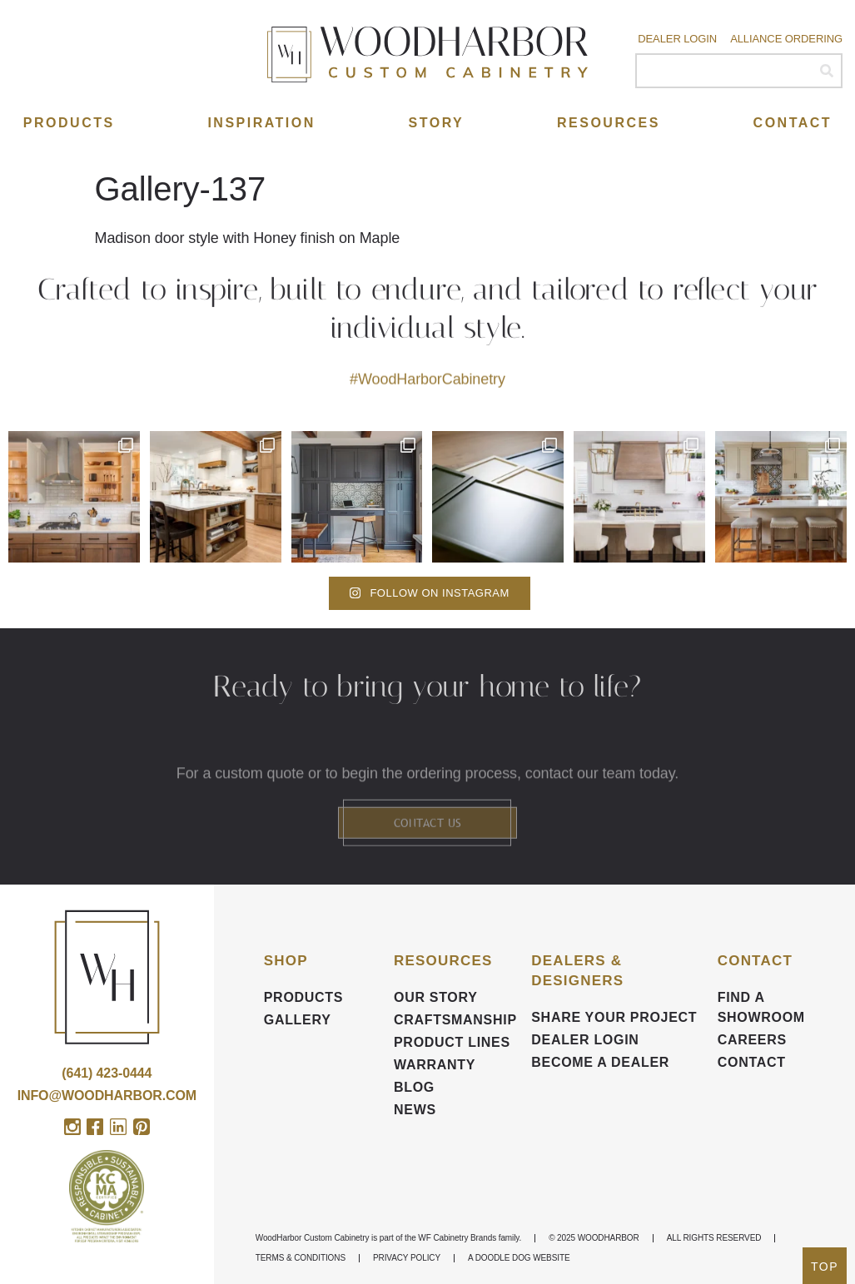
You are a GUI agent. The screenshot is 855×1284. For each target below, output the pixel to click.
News (415, 1110)
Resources (608, 123)
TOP (824, 1266)
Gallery (297, 1020)
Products (69, 123)
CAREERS (752, 1040)
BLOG (414, 1087)
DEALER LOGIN (585, 1040)
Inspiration (261, 123)
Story (437, 123)
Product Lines (452, 1042)
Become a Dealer (600, 1062)
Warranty (434, 1065)
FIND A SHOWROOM (761, 1007)
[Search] (826, 71)
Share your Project (614, 1017)
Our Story (436, 997)
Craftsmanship (454, 1020)
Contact (793, 123)
